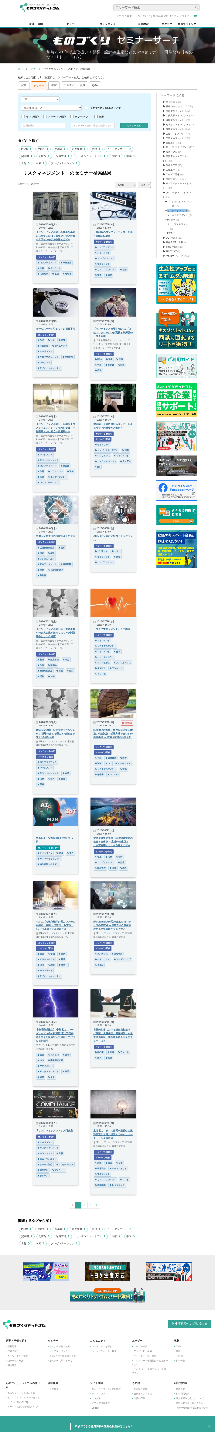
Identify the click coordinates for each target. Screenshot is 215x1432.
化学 (62, 547)
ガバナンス (44, 362)
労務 (98, 365)
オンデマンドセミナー (48, 848)
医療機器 (111, 758)
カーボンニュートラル (91, 156)
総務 (109, 275)
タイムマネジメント (177, 215)
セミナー (33, 69)
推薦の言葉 (139, 1398)
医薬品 (52, 665)
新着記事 (12, 1346)
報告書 (67, 274)
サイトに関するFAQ (18, 1402)
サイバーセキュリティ (49, 368)
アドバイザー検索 (143, 1351)
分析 (51, 340)
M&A (98, 359)
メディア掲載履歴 (101, 1403)
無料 (101, 116)
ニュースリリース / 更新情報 (106, 1389)
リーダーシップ (122, 959)
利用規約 (180, 1389)
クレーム (100, 674)
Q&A (95, 85)
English (95, 1408)
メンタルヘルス (46, 559)
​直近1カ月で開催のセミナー (63, 1356)
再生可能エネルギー (48, 864)
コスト (116, 551)
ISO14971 (113, 774)
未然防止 (66, 262)
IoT (97, 467)
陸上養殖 (53, 659)
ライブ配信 (32, 116)
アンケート (54, 268)
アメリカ (123, 1052)
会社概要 (54, 1389)
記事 (23, 85)
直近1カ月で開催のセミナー (107, 107)
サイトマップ (98, 1393)
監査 (55, 274)
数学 (130, 156)
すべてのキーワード (173, 256)
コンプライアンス (47, 262)
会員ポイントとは (143, 1393)
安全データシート (47, 564)
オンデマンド (82, 116)
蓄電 (51, 954)
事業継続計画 (55, 1060)
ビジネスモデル (46, 959)
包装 (98, 758)
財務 (96, 148)
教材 (54, 85)
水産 (59, 671)
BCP (41, 340)
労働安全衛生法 (46, 547)
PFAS (26, 148)
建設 (66, 1071)
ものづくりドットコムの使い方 (23, 1397)
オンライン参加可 (46, 257)
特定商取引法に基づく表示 (189, 1403)
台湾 (66, 773)
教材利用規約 (182, 1393)
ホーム (22, 69)
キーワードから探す (18, 1356)
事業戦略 (100, 1168)
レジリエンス (102, 456)
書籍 (178, 1351)
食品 (25, 163)
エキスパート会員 (74, 85)
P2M (169, 233)
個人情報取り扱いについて (189, 1398)
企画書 (60, 148)
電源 (59, 853)
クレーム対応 (102, 663)
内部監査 (43, 346)
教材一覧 (180, 1360)
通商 (62, 779)
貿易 (98, 857)
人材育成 (125, 461)
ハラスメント (102, 253)
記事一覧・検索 (15, 1360)
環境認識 (100, 1185)
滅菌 (98, 763)
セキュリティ (59, 346)
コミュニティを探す (102, 1346)
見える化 (53, 1055)
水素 (40, 163)
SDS (51, 553)
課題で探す (13, 1351)
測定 (41, 553)
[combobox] (93, 125)
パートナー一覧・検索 (145, 1356)
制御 (125, 450)
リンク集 (96, 1398)
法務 (41, 268)
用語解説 (12, 1365)
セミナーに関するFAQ (60, 1360)
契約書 (26, 156)
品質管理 (63, 156)
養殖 (41, 659)
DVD (178, 1346)
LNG (41, 965)
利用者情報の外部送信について (192, 1408)
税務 (119, 359)
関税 (41, 784)
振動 (123, 769)
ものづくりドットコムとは (21, 1392)
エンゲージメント (104, 258)
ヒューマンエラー (119, 148)
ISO (108, 763)
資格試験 (66, 564)
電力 (70, 853)
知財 (70, 671)
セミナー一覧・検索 (59, 1346)
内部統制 (79, 148)
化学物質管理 (55, 570)
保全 (51, 1077)
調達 (51, 965)
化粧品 (44, 156)
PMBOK (171, 219)
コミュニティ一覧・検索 (104, 1351)
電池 (62, 954)
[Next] (97, 1205)
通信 (66, 1055)
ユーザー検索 (140, 1346)
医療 (116, 156)
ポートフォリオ (118, 1168)
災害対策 (68, 357)
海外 (51, 779)
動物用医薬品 (45, 671)
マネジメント (102, 264)
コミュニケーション (48, 482)
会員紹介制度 (140, 1389)
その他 (179, 1356)
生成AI (43, 148)
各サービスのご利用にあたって (23, 1407)
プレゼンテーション (64, 163)
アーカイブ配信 (57, 116)
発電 (119, 1163)
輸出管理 (100, 868)
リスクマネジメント (105, 269)
